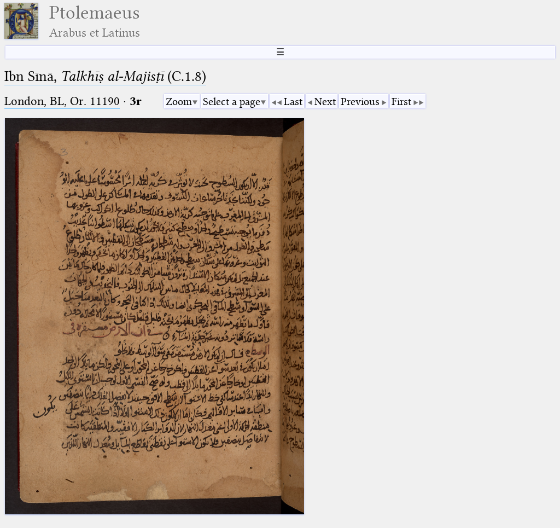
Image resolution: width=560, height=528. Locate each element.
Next (325, 101)
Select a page (231, 101)
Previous (360, 101)
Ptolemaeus (94, 21)
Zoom (179, 101)
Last (293, 101)
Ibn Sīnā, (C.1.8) (105, 76)
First (401, 101)
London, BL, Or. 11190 (62, 101)
